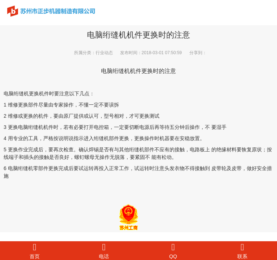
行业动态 (104, 52)
